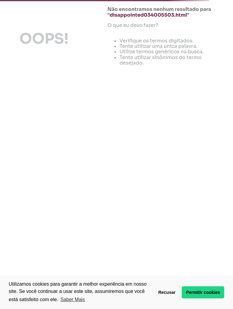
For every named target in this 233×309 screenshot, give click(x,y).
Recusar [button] (167, 292)
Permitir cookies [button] (203, 292)
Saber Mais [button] (72, 299)
